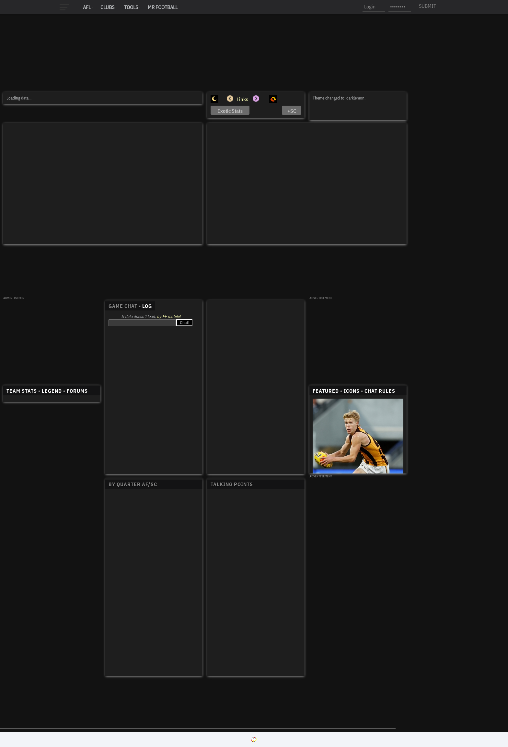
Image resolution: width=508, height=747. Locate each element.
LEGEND (52, 391)
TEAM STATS (21, 391)
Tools (131, 7)
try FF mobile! (168, 316)
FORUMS (77, 391)
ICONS (352, 391)
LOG (147, 306)
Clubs (107, 7)
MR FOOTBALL (163, 7)
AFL (87, 7)
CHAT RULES (379, 391)
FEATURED (326, 391)
